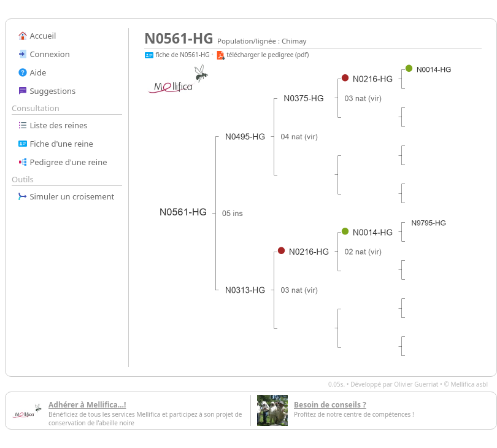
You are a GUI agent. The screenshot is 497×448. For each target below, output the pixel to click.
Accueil (37, 35)
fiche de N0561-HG (177, 54)
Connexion (44, 54)
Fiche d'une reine (55, 143)
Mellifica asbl (469, 384)
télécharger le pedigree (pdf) (262, 54)
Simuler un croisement (66, 196)
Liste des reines (53, 125)
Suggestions (46, 90)
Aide (32, 72)
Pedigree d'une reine (62, 162)
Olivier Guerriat (416, 384)
